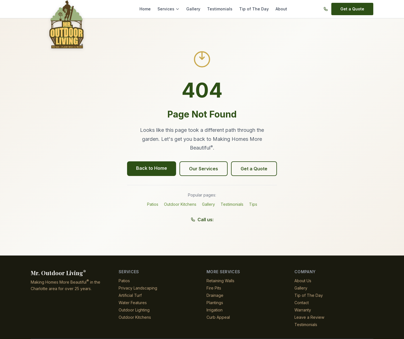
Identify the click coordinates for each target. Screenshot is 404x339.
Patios (152, 204)
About (278, 9)
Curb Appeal (218, 317)
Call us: (202, 219)
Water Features (133, 302)
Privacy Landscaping (137, 288)
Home (148, 9)
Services (171, 9)
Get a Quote (352, 9)
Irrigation (215, 310)
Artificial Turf (130, 295)
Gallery (195, 9)
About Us (302, 280)
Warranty (303, 310)
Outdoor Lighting (135, 310)
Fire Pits (214, 288)
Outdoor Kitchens (180, 204)
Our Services (203, 169)
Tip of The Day (252, 9)
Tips (253, 204)
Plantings (215, 302)
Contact (301, 302)
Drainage (215, 295)
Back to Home (152, 168)
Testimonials (220, 9)
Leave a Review (308, 317)
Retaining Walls (221, 280)
